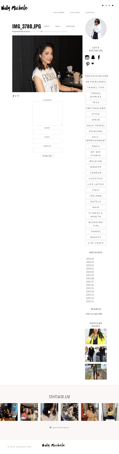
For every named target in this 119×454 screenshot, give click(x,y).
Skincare (96, 131)
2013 (90, 294)
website (47, 146)
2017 (90, 281)
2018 (90, 278)
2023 (90, 262)
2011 (90, 301)
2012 (90, 298)
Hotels (96, 201)
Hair (96, 207)
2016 (90, 285)
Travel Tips (96, 87)
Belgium (96, 161)
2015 (90, 288)
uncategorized (96, 76)
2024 (90, 258)
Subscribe (70, 26)
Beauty (96, 237)
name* (47, 128)
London (96, 172)
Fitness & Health (96, 215)
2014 (90, 291)
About (47, 26)
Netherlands (96, 81)
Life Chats (74, 12)
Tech (96, 102)
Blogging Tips (96, 224)
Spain (96, 120)
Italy (96, 190)
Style (96, 114)
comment (47, 100)
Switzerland (96, 108)
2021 (90, 268)
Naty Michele (13, 11)
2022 (90, 265)
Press (57, 26)
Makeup (96, 167)
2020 (90, 271)
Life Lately (96, 184)
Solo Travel (58, 12)
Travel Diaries (96, 95)
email (47, 137)
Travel (96, 231)
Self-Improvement (96, 139)
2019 (90, 275)
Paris (96, 146)
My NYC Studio (96, 154)
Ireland (96, 196)
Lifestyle (88, 12)
